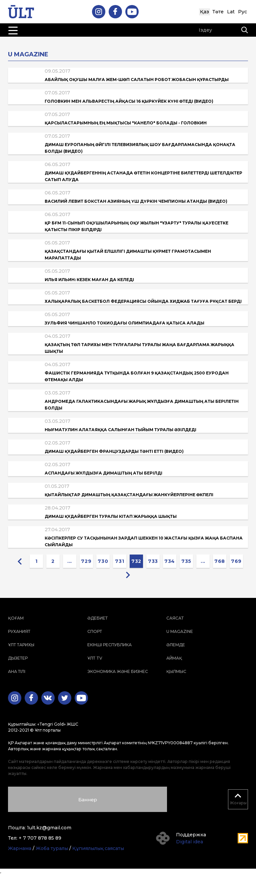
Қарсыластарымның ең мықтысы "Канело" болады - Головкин (126, 122)
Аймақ (174, 658)
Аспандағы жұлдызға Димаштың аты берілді (103, 473)
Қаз (204, 12)
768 (219, 561)
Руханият (19, 631)
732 (136, 561)
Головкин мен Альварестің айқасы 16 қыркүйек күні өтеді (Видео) (129, 101)
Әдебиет (97, 618)
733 (153, 561)
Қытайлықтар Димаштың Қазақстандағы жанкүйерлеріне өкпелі (129, 494)
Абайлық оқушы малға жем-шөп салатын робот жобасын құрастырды (137, 79)
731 (119, 561)
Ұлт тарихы (21, 644)
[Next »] (128, 574)
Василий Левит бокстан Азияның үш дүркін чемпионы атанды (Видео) (136, 201)
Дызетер (18, 658)
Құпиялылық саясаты (98, 848)
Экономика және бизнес (117, 671)
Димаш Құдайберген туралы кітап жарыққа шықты (111, 516)
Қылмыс (176, 671)
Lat (231, 12)
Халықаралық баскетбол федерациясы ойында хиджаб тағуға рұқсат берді (143, 301)
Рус (242, 12)
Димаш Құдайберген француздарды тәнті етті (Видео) (114, 451)
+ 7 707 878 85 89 (40, 838)
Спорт (94, 631)
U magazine (179, 631)
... (69, 561)
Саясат (175, 618)
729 (86, 561)
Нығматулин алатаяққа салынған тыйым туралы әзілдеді (120, 429)
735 (186, 561)
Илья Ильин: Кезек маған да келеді (89, 279)
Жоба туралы (52, 848)
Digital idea (189, 842)
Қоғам (16, 618)
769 (236, 561)
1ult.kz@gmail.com (49, 828)
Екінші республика (109, 644)
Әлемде (175, 644)
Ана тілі (16, 671)
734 (169, 561)
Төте (218, 12)
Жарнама (19, 848)
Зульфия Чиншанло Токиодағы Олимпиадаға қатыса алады (124, 322)
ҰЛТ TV (94, 658)
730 (103, 561)
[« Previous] (19, 561)
